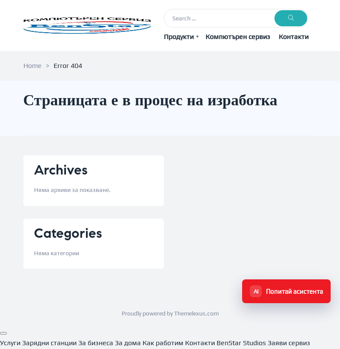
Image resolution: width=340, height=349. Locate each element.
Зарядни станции (49, 343)
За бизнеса (95, 343)
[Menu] (3, 333)
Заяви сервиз (289, 343)
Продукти (181, 36)
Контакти (294, 37)
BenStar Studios (241, 343)
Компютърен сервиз (238, 37)
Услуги (10, 343)
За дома (128, 343)
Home (32, 66)
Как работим (163, 343)
